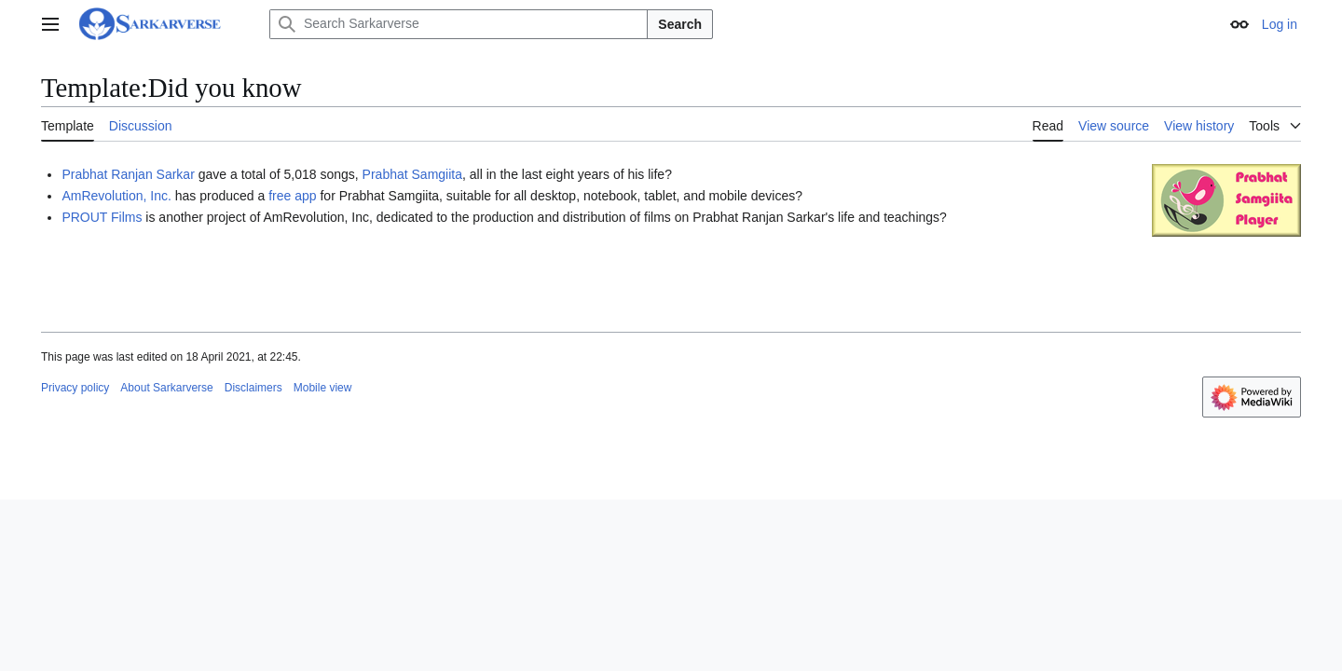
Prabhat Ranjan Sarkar (128, 174)
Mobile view (323, 387)
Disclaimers (253, 387)
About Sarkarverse (166, 387)
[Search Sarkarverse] (458, 24)
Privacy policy (75, 387)
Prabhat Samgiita (412, 174)
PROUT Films (102, 217)
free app (292, 195)
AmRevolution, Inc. (116, 195)
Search (680, 24)
